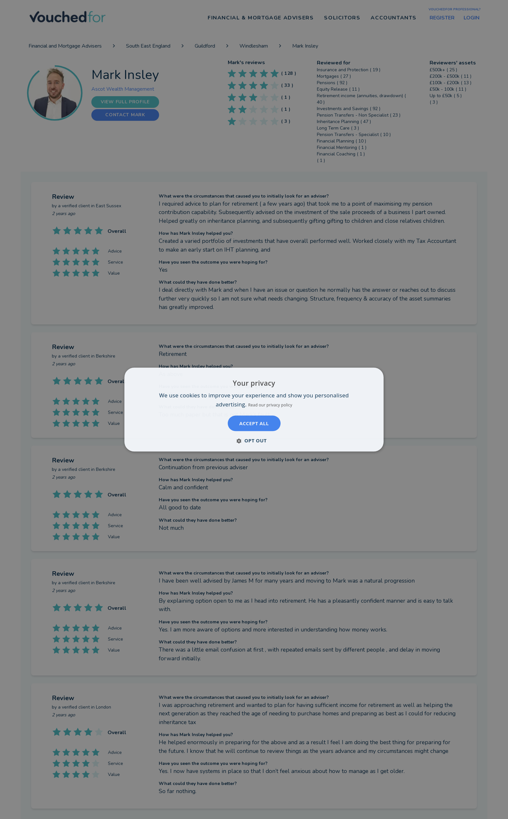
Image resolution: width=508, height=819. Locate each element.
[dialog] (254, 409)
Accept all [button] (254, 423)
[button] (254, 440)
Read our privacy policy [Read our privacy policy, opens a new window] (270, 405)
